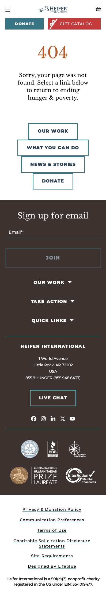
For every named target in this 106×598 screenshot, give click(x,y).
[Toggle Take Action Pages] (73, 301)
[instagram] (43, 418)
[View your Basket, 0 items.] (89, 9)
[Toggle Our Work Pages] (70, 282)
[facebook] (33, 418)
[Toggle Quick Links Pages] (72, 320)
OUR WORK (53, 131)
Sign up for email (53, 216)
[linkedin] (53, 418)
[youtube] (72, 418)
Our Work (48, 282)
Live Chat (53, 397)
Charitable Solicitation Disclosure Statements (51, 543)
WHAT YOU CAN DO (53, 147)
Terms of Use (52, 530)
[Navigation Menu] (7, 9)
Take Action (49, 301)
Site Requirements (52, 555)
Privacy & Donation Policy (52, 509)
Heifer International (53, 346)
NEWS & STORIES (52, 164)
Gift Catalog (70, 24)
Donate (24, 23)
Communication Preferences (52, 519)
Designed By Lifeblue (52, 566)
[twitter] (62, 418)
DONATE (53, 181)
